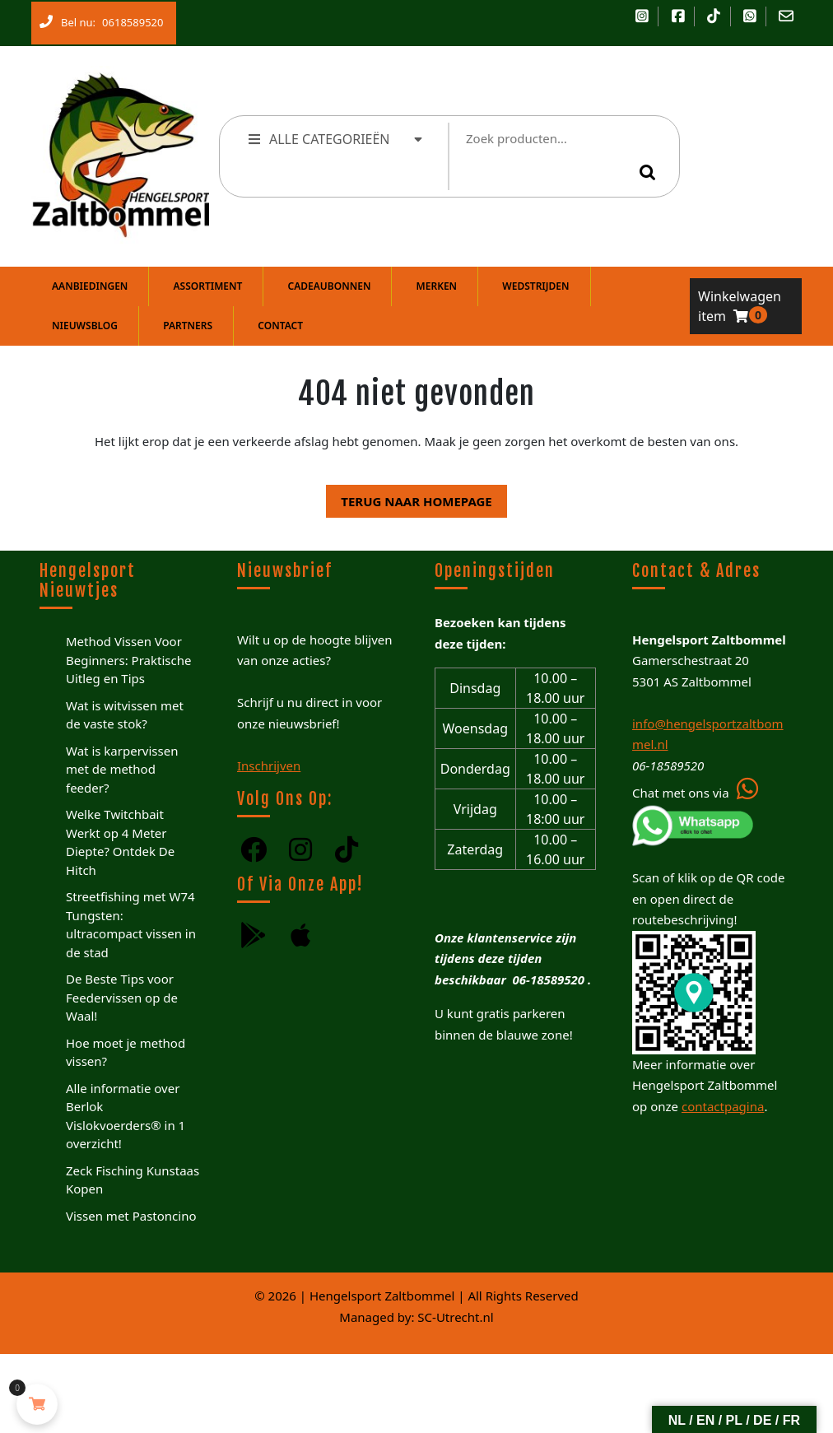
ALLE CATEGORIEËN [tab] (336, 139)
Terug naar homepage (408, 497)
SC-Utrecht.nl (455, 1317)
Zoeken (650, 172)
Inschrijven (268, 765)
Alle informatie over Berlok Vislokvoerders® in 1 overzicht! (125, 1116)
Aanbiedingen (90, 286)
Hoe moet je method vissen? (125, 1052)
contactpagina (723, 1106)
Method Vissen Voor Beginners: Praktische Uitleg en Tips (128, 659)
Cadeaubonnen (329, 286)
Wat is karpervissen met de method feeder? (122, 769)
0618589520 (129, 19)
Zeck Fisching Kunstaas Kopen (132, 1180)
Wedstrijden (535, 286)
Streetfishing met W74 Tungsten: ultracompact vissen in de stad (131, 924)
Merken (437, 286)
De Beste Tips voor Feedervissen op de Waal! (122, 997)
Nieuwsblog (85, 326)
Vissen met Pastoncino (131, 1215)
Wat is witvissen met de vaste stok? (125, 715)
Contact (280, 326)
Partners (187, 326)
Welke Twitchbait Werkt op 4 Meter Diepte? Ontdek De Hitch (120, 842)
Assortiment (208, 286)
